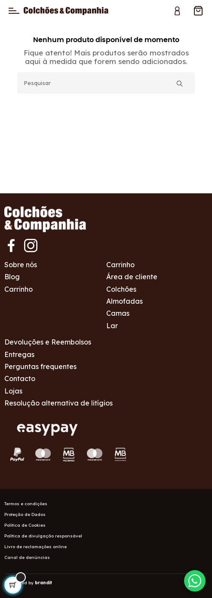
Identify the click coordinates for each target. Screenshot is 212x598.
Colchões (121, 289)
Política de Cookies (25, 525)
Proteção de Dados (25, 514)
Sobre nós (20, 264)
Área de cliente (131, 276)
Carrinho (18, 289)
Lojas (13, 391)
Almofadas (124, 301)
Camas (117, 313)
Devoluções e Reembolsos (47, 342)
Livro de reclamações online (35, 546)
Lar (112, 325)
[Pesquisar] (106, 83)
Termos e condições (25, 503)
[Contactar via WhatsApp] (195, 581)
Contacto (19, 378)
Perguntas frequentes (40, 366)
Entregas (19, 354)
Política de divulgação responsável (43, 536)
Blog (12, 276)
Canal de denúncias (27, 557)
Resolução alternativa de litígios (58, 403)
